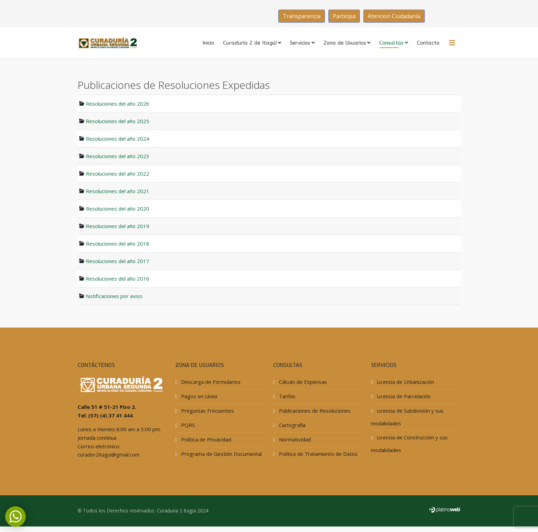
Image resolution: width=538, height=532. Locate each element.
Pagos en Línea (198, 396)
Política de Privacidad (205, 439)
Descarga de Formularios (210, 381)
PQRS (187, 425)
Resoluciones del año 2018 (117, 243)
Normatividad (294, 439)
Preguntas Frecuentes (207, 410)
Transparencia (301, 16)
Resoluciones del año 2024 (117, 138)
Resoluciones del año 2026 (117, 103)
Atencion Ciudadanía (394, 16)
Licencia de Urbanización (404, 381)
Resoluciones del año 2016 (117, 278)
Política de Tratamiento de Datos (318, 453)
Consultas (391, 43)
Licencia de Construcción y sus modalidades (409, 443)
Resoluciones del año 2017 (117, 261)
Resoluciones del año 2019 (117, 226)
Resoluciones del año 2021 (117, 191)
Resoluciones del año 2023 (117, 156)
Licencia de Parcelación (403, 396)
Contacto (428, 43)
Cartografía (291, 425)
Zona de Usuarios (345, 43)
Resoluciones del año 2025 (117, 121)
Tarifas (286, 396)
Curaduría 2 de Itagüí (250, 43)
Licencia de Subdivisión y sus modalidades (407, 417)
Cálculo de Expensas (302, 381)
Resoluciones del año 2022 (117, 173)
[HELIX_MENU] (452, 42)
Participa (344, 16)
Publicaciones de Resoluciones (314, 410)
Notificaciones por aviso (114, 296)
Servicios (300, 43)
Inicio (208, 43)
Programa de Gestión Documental (221, 453)
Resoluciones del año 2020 (117, 208)
